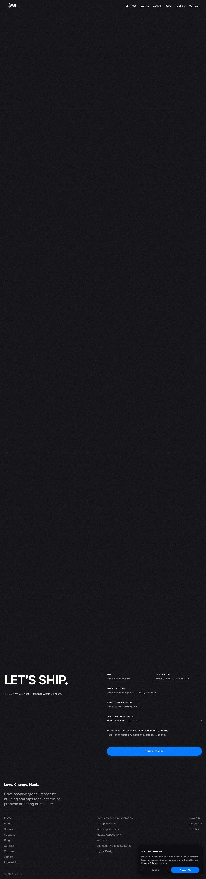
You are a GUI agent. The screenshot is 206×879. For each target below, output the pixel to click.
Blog (168, 5)
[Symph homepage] (12, 5)
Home (8, 817)
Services (131, 5)
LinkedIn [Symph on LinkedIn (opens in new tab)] (194, 817)
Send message (154, 751)
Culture (9, 851)
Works (145, 5)
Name (109, 674)
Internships (11, 862)
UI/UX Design (105, 851)
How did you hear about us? (120, 716)
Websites (103, 840)
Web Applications (108, 829)
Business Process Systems (114, 845)
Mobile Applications (109, 834)
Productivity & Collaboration (115, 817)
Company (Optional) (116, 688)
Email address (163, 674)
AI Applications (106, 823)
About (157, 5)
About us (10, 834)
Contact (194, 5)
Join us (8, 856)
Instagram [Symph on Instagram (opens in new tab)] (195, 823)
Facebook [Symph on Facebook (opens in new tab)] (195, 829)
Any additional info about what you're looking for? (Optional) (137, 730)
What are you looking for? (120, 702)
